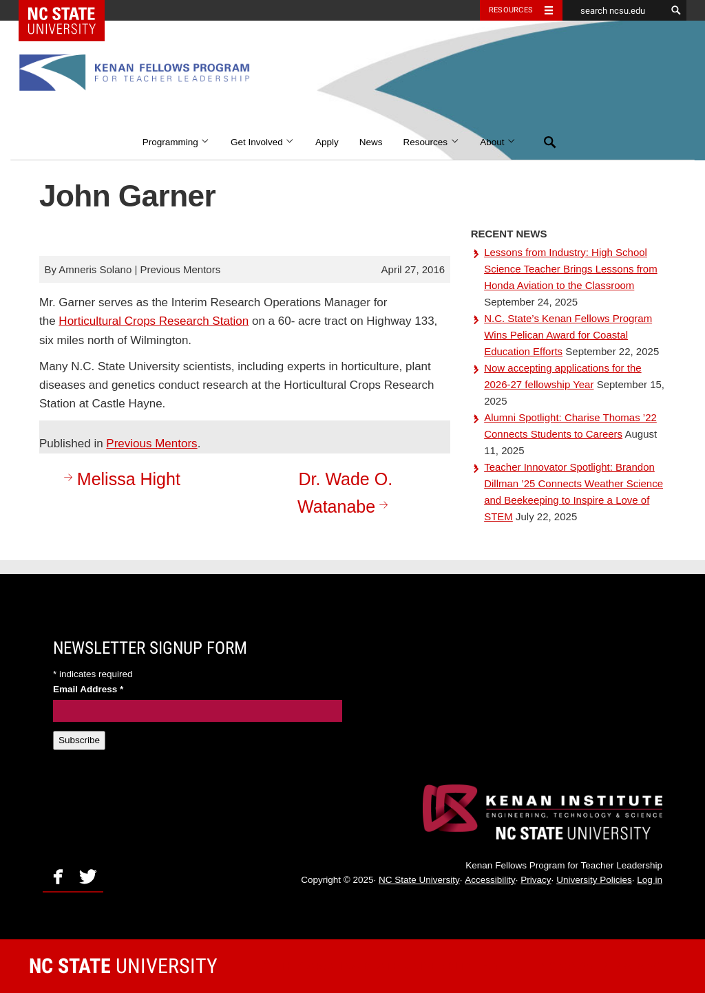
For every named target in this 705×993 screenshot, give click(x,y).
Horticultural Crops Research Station (154, 321)
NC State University (419, 880)
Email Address (88, 689)
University (123, 966)
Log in (649, 880)
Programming (176, 142)
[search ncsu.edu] (614, 10)
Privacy (535, 880)
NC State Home (70, 10)
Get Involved (263, 142)
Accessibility (490, 880)
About (498, 142)
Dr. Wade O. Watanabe (344, 492)
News (371, 142)
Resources (431, 142)
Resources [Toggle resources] (511, 10)
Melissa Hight (120, 479)
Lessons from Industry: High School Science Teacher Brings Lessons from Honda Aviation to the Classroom (570, 268)
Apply (327, 142)
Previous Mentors (151, 443)
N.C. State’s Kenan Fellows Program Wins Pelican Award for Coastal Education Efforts (568, 334)
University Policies (594, 880)
